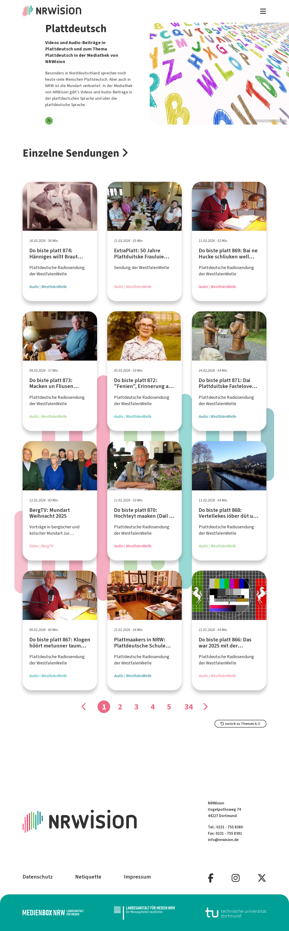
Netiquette (88, 876)
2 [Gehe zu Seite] (120, 706)
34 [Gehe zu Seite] (188, 706)
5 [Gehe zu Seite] (169, 706)
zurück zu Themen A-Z (240, 723)
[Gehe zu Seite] (205, 706)
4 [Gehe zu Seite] (153, 706)
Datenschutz (38, 876)
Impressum (137, 876)
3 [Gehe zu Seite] (136, 706)
